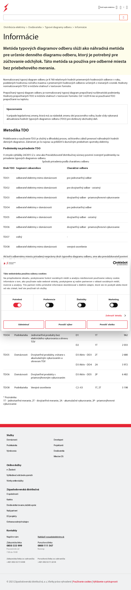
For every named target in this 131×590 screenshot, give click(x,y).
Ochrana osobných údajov (18, 522)
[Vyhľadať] (123, 17)
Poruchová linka (45, 543)
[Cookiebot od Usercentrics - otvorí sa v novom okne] (115, 263)
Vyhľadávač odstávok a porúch (20, 475)
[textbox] (65, 17)
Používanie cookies (82, 581)
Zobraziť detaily (114, 315)
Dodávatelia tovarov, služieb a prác (21, 505)
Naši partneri (12, 511)
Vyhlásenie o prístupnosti (105, 581)
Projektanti (58, 445)
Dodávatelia (59, 451)
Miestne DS (58, 456)
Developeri (58, 440)
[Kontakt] (116, 7)
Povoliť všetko (107, 324)
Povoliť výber (65, 324)
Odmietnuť (23, 324)
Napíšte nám (13, 537)
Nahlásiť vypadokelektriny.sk (51, 537)
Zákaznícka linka (14, 543)
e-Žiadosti (11, 470)
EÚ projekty (12, 516)
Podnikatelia (12, 445)
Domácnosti (12, 440)
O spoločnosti (12, 494)
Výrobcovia (11, 451)
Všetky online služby (15, 481)
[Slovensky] (121, 7)
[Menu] (127, 7)
